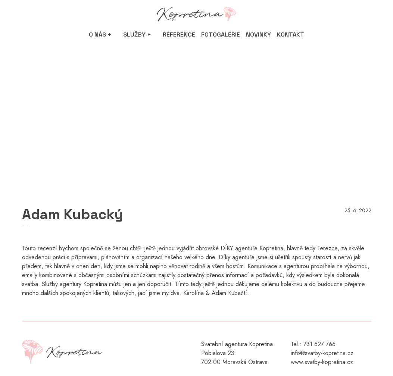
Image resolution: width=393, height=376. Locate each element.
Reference (179, 34)
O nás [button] (97, 34)
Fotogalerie (220, 34)
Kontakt (290, 34)
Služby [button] (134, 34)
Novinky (258, 34)
